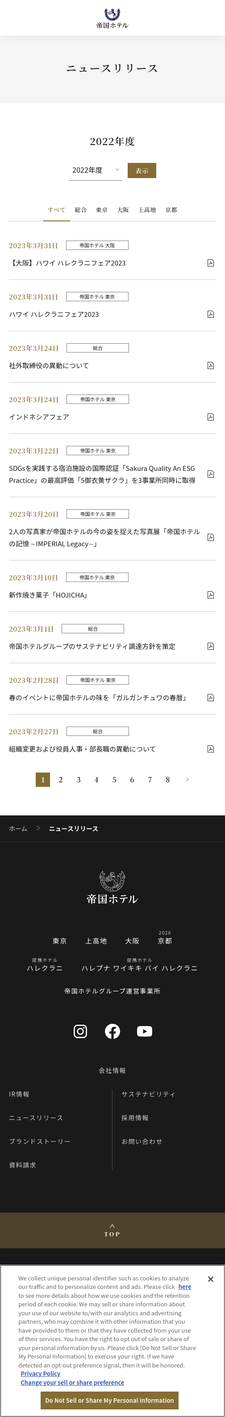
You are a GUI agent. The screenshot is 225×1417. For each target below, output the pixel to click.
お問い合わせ (142, 1141)
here (185, 1286)
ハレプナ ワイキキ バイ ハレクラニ (139, 967)
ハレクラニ (45, 967)
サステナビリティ (148, 1093)
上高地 (147, 209)
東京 (102, 209)
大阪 (123, 209)
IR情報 (19, 1093)
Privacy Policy (40, 1373)
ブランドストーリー (40, 1141)
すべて (57, 209)
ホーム (18, 828)
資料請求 (23, 1164)
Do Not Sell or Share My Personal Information (109, 1400)
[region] (112, 1341)
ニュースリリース (36, 1117)
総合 (81, 209)
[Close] (211, 1279)
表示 (141, 170)
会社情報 (112, 1070)
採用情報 (135, 1117)
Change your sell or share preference (72, 1382)
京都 (171, 209)
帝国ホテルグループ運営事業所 (112, 990)
